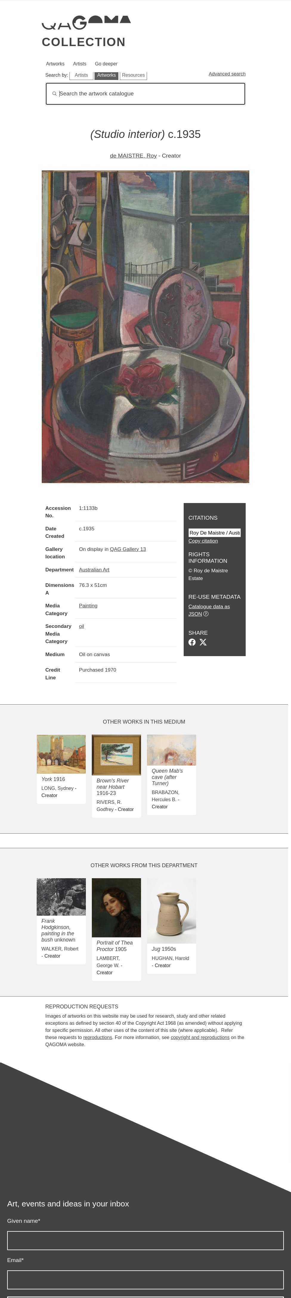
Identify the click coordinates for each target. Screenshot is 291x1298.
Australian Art (94, 570)
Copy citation (203, 541)
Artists (79, 63)
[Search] (145, 93)
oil (81, 626)
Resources (133, 75)
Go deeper (106, 63)
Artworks (55, 63)
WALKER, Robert (59, 948)
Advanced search (227, 73)
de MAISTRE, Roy (133, 156)
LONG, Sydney (57, 788)
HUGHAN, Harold (170, 958)
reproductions (97, 1037)
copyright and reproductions (200, 1037)
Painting (88, 606)
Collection (84, 41)
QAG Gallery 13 (128, 549)
